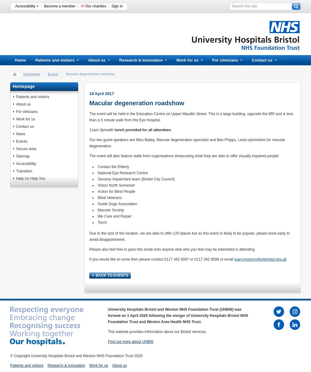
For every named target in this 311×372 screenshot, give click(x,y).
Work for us (189, 60)
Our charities (95, 6)
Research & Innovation (143, 60)
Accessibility (27, 6)
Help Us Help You (30, 178)
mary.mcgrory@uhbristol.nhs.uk (260, 259)
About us (99, 60)
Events (53, 74)
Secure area (26, 149)
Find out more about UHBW (130, 342)
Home (20, 60)
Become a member (59, 6)
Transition (24, 171)
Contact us (264, 60)
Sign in (117, 6)
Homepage (31, 74)
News (20, 134)
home (14, 74)
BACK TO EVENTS (110, 275)
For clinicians (227, 60)
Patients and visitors (57, 60)
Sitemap (23, 156)
